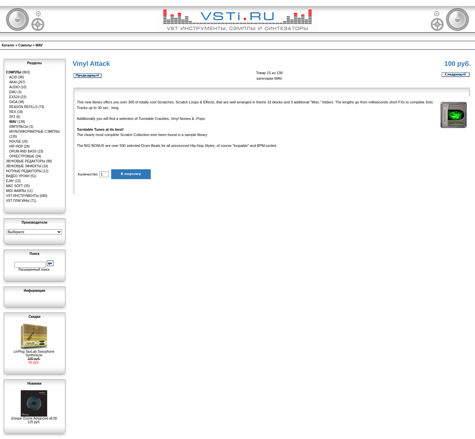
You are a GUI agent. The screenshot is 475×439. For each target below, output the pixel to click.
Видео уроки (17, 176)
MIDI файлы (16, 191)
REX (12, 112)
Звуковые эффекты (23, 166)
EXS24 (14, 97)
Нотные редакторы (24, 171)
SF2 (12, 117)
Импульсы (18, 126)
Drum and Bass (23, 151)
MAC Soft (14, 186)
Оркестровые (21, 156)
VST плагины (17, 201)
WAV (39, 45)
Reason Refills (23, 107)
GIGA (13, 102)
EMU (12, 92)
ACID (13, 77)
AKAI (13, 82)
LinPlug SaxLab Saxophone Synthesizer (34, 352)
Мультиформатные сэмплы (34, 131)
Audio (14, 87)
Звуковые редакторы (25, 161)
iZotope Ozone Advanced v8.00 (34, 417)
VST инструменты (22, 196)
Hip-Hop (16, 146)
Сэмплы (25, 45)
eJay (10, 181)
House (15, 141)
